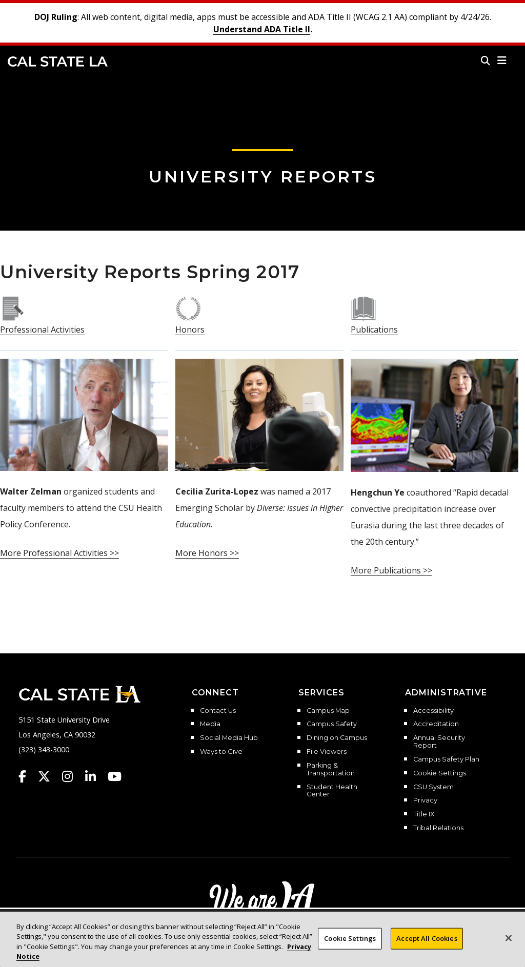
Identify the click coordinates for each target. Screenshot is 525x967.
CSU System (433, 787)
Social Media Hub (229, 738)
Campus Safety (332, 724)
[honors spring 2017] (188, 308)
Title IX (423, 814)
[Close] (508, 946)
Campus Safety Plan (446, 759)
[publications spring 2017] (363, 308)
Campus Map (328, 710)
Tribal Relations (438, 828)
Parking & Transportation (331, 769)
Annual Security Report (439, 741)
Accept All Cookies (426, 946)
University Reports (263, 177)
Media (210, 724)
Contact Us (218, 710)
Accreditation (436, 724)
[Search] (485, 60)
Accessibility (433, 710)
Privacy (425, 800)
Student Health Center (332, 791)
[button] (502, 60)
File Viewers (327, 751)
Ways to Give (221, 751)
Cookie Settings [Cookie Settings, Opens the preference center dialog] (350, 946)
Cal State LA (58, 61)
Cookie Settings (439, 773)
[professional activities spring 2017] (13, 308)
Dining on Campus (337, 738)
